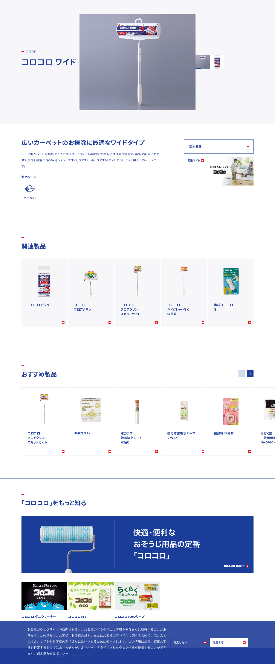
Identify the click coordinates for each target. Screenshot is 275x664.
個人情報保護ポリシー (53, 653)
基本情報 (195, 146)
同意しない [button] (180, 642)
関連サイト (194, 160)
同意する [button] (218, 642)
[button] (250, 373)
